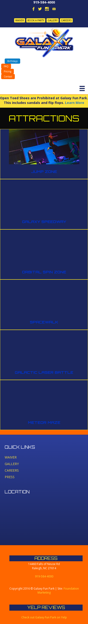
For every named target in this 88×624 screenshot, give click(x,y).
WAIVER (19, 20)
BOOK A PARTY (35, 20)
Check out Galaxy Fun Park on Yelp (44, 617)
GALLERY (52, 20)
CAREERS (66, 20)
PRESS (10, 477)
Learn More (74, 102)
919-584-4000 (44, 2)
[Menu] (82, 88)
